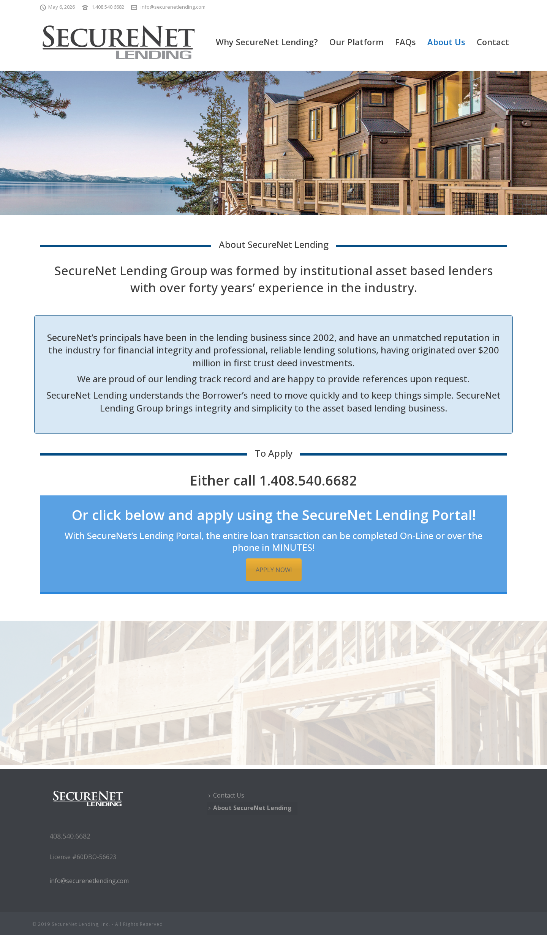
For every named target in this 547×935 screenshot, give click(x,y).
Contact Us (226, 795)
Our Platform (356, 41)
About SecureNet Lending (250, 808)
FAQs (405, 41)
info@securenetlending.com (173, 6)
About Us (446, 41)
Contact (493, 41)
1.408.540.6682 (108, 6)
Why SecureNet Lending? (267, 41)
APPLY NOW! (274, 570)
